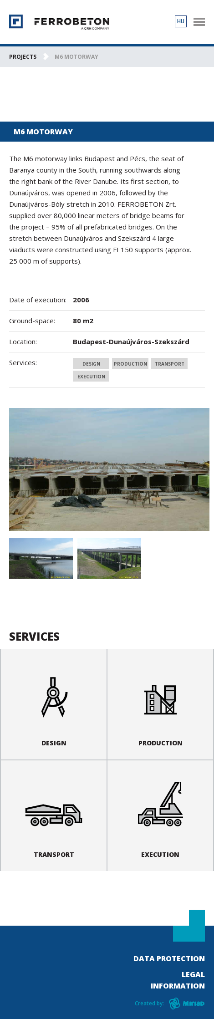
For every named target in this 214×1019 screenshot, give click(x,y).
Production (130, 364)
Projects (22, 57)
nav (199, 22)
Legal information (178, 980)
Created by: (149, 1003)
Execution (91, 376)
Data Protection (169, 958)
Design (91, 364)
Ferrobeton (59, 22)
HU (180, 21)
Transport (169, 364)
